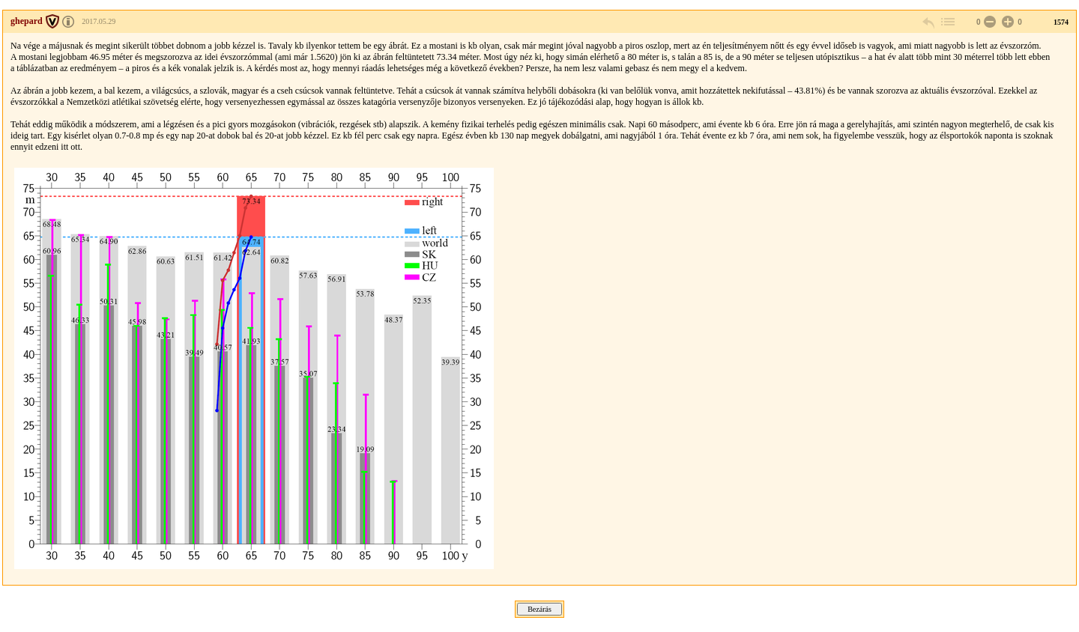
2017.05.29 (98, 21)
